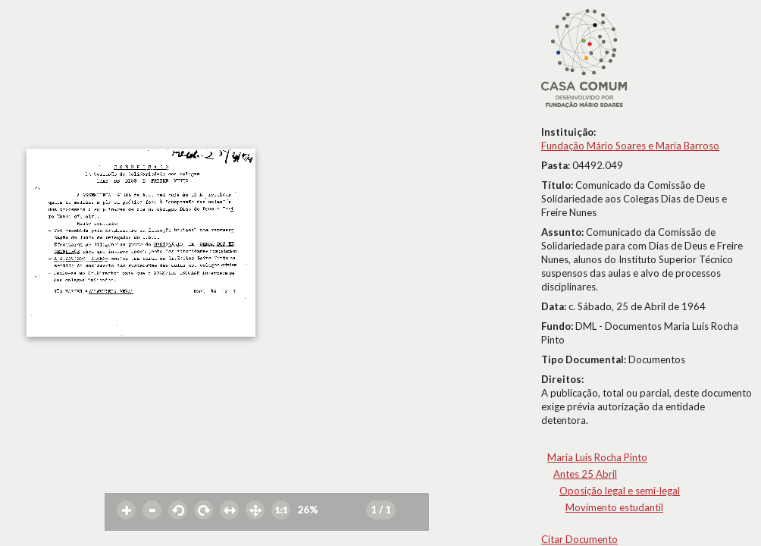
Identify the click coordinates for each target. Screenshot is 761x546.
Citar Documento (579, 539)
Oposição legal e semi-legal (619, 491)
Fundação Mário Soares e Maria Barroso (630, 146)
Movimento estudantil (614, 507)
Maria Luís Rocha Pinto (597, 457)
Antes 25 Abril (585, 474)
